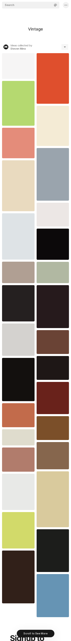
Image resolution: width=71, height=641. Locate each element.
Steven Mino (18, 48)
